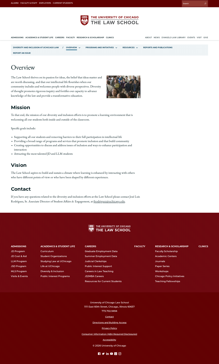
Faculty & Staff (28, 3)
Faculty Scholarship (167, 250)
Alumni (15, 3)
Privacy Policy (109, 327)
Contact (109, 316)
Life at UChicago (51, 265)
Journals (161, 260)
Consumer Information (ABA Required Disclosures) (109, 333)
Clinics (203, 245)
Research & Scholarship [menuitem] (90, 36)
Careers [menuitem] (59, 36)
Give (205, 36)
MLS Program (20, 270)
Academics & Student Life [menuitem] (39, 36)
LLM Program (20, 260)
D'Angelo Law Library (174, 36)
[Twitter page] (103, 353)
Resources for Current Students (104, 280)
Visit (199, 36)
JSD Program (20, 265)
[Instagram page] (119, 353)
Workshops (163, 270)
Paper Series (163, 265)
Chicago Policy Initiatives (171, 275)
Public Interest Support (100, 265)
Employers (45, 3)
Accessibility (109, 339)
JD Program (19, 250)
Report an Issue (22, 51)
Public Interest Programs (56, 275)
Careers (90, 245)
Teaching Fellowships (169, 280)
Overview (71, 46)
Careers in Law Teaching (100, 270)
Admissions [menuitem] (17, 36)
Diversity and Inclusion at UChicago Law (36, 46)
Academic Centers (167, 255)
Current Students (63, 3)
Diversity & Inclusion (54, 270)
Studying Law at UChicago (57, 260)
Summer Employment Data (102, 255)
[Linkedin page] (108, 353)
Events (191, 36)
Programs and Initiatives (100, 46)
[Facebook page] (99, 353)
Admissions (18, 245)
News (157, 36)
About (148, 36)
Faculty (139, 245)
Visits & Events (20, 275)
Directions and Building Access (109, 321)
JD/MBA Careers (95, 275)
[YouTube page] (112, 353)
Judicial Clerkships (97, 260)
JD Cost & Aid (20, 255)
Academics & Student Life (58, 245)
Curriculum (48, 250)
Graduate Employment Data (102, 250)
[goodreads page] (116, 353)
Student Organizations (55, 255)
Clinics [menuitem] (110, 36)
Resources (129, 46)
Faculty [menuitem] (70, 36)
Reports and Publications (157, 46)
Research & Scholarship (172, 245)
